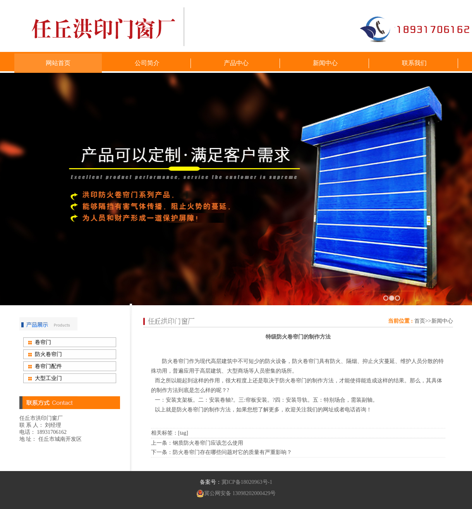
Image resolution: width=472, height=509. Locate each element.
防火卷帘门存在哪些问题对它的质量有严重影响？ (232, 452)
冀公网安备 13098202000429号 (236, 493)
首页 (419, 321)
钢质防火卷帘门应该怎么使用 (208, 443)
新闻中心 (442, 321)
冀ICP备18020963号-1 (246, 482)
